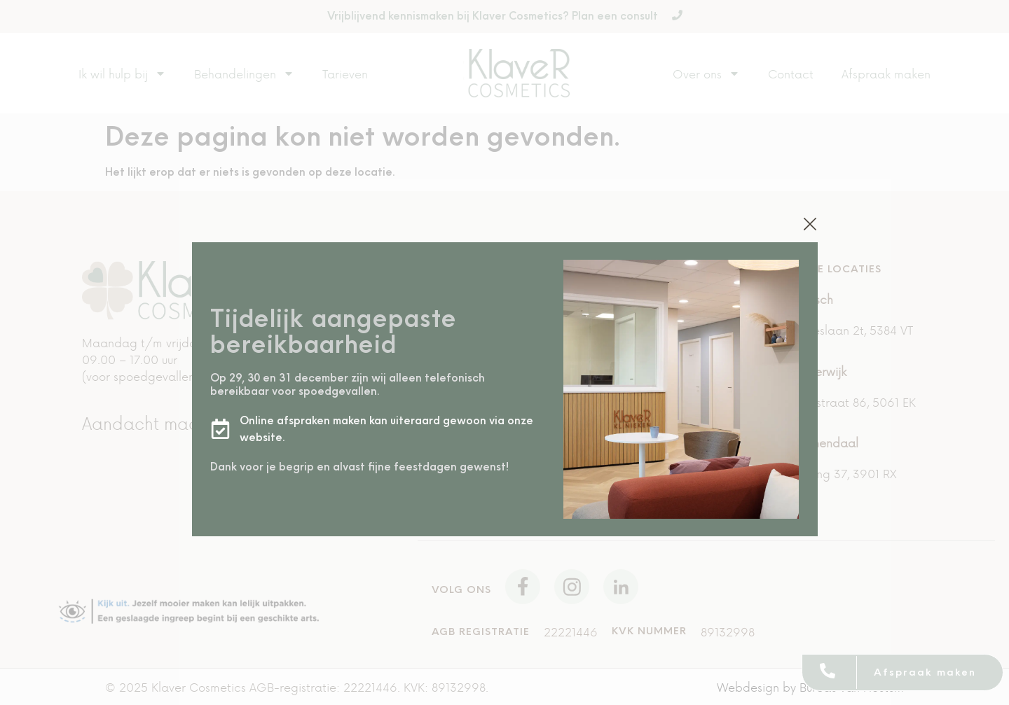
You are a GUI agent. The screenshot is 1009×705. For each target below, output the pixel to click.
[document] (504, 352)
